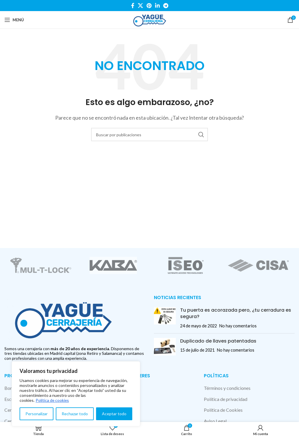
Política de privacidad (225, 399)
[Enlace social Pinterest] (149, 5)
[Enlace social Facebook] (132, 5)
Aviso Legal (215, 421)
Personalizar (36, 413)
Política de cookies (52, 400)
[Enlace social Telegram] (165, 5)
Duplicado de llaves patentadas (218, 341)
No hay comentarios (238, 325)
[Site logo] (149, 19)
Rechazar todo (75, 413)
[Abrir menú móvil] (14, 20)
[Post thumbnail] (165, 318)
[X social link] (140, 5)
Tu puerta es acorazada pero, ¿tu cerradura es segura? (235, 313)
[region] (76, 393)
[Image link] (62, 318)
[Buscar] (149, 134)
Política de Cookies (223, 410)
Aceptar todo (114, 413)
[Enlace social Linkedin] (157, 5)
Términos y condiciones (227, 388)
